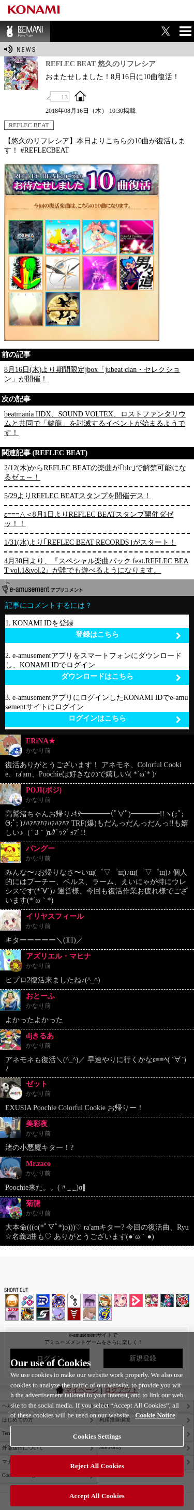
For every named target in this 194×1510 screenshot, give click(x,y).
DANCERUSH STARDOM (43, 1300)
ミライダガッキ (105, 1314)
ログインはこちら (125, 718)
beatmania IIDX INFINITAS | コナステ (151, 1300)
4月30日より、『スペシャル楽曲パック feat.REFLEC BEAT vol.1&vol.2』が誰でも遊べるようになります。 (96, 565)
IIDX (12, 1300)
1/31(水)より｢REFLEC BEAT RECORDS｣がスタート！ (90, 542)
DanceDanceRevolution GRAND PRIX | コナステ (167, 1300)
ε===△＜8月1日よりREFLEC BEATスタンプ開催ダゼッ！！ (88, 519)
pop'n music (105, 1300)
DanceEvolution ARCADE (89, 1314)
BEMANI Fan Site (25, 31)
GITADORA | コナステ (182, 1300)
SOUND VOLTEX (120, 1300)
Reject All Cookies (97, 1473)
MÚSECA (74, 1314)
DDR (27, 1300)
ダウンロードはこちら (121, 676)
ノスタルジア (89, 1300)
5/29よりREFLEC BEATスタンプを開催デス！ (77, 496)
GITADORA (58, 1300)
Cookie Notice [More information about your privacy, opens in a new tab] (155, 1423)
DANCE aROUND (136, 1300)
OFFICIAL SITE (80, 95)
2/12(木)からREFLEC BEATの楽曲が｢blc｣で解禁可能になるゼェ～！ (95, 472)
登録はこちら (129, 635)
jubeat (74, 1300)
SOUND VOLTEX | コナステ (43, 1314)
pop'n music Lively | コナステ (27, 1314)
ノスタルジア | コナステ (12, 1314)
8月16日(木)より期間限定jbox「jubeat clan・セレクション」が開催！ (92, 374)
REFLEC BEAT (29, 125)
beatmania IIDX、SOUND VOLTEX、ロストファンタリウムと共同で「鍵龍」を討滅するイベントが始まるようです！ (95, 423)
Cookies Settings (97, 1444)
